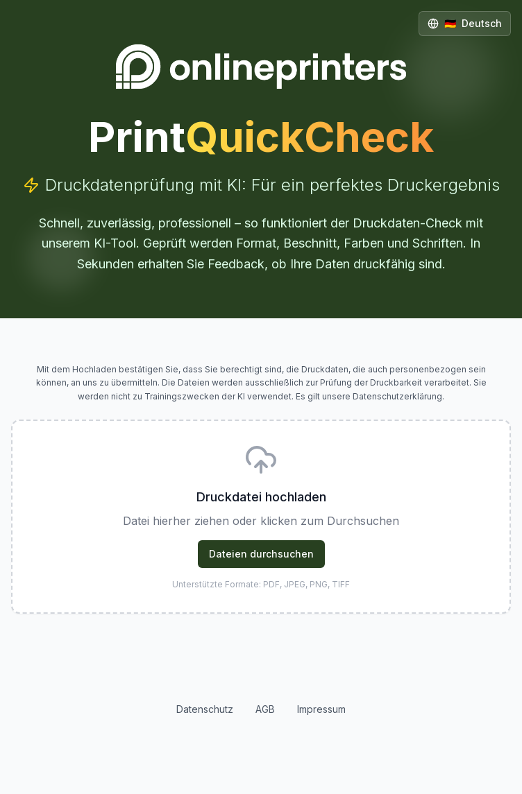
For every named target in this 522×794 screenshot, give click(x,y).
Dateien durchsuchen (261, 554)
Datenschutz (204, 709)
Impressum (321, 709)
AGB (265, 709)
